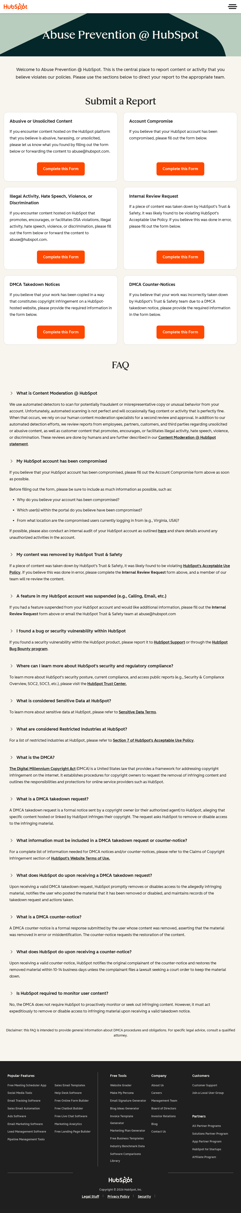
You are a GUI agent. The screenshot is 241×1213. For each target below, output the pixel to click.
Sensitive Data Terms (137, 712)
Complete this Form (64, 168)
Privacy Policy (118, 1197)
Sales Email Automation (24, 1108)
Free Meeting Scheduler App (27, 1085)
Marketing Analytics (68, 1124)
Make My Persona (122, 1093)
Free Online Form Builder (72, 1100)
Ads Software (17, 1116)
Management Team (164, 1100)
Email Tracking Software (24, 1100)
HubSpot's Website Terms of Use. (80, 858)
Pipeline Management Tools (26, 1139)
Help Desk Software (68, 1093)
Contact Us (158, 1131)
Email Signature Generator (128, 1100)
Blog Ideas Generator (124, 1108)
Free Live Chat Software (71, 1116)
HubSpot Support (169, 642)
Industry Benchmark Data (127, 1146)
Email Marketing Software (25, 1124)
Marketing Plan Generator (127, 1130)
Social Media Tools (20, 1093)
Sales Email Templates (70, 1085)
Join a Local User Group (208, 1093)
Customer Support (204, 1085)
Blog (154, 1124)
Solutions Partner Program (210, 1133)
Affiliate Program (204, 1157)
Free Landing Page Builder (73, 1131)
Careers (156, 1093)
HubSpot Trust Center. (107, 684)
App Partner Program (206, 1141)
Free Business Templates (127, 1138)
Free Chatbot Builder (69, 1108)
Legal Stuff (90, 1197)
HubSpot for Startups (206, 1149)
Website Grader (121, 1085)
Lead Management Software (27, 1131)
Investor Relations (163, 1116)
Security (144, 1197)
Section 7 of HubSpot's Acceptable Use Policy (153, 740)
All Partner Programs (206, 1126)
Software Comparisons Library (125, 1157)
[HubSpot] (15, 6)
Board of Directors (163, 1108)
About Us (157, 1085)
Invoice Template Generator (121, 1120)
